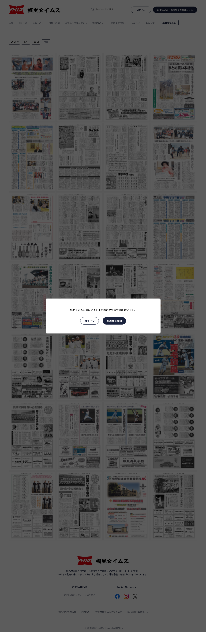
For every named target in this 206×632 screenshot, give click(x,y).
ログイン (89, 321)
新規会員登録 (114, 321)
